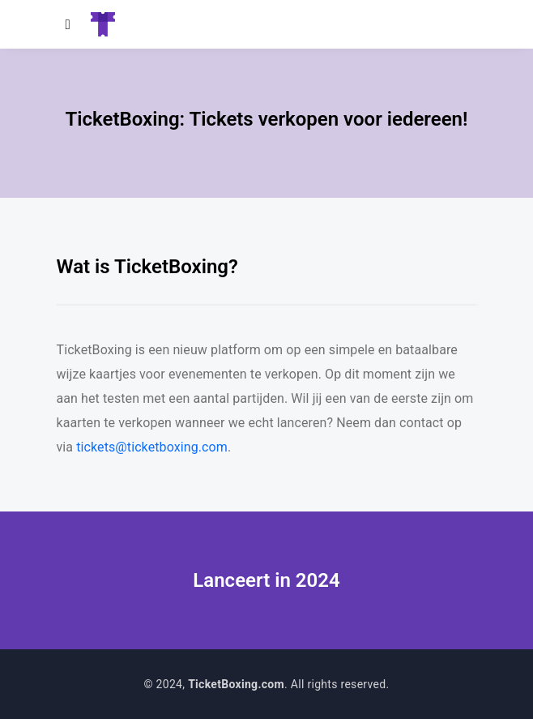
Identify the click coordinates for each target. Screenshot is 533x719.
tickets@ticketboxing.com (152, 447)
